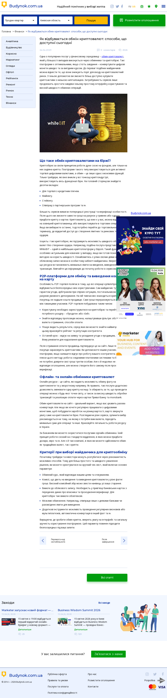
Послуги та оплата (58, 686)
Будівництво (14, 47)
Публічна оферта (57, 674)
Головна (6, 31)
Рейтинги (12, 78)
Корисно (11, 53)
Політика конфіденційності (62, 692)
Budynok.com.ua (26, 6)
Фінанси (19, 31)
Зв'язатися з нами (108, 654)
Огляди (10, 65)
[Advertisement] (19, 159)
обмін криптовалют (112, 56)
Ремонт (10, 84)
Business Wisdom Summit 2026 (79, 610)
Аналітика (12, 41)
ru (130, 6)
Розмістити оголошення (101, 680)
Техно (9, 96)
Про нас (92, 674)
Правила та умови (58, 680)
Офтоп (10, 72)
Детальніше (24, 629)
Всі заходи (104, 602)
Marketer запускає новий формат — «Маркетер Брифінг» (28, 610)
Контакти (93, 686)
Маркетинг (13, 59)
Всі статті (107, 577)
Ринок (10, 90)
